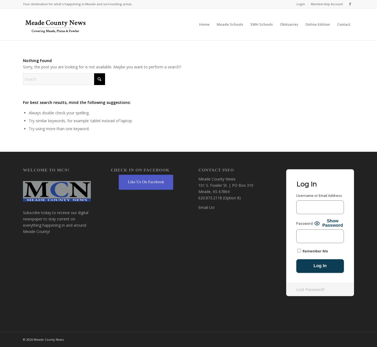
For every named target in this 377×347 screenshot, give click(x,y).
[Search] (64, 79)
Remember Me (312, 251)
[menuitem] (301, 4)
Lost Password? (310, 289)
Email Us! (206, 207)
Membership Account (327, 4)
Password (304, 223)
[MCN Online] (55, 25)
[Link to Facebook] (350, 4)
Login (301, 4)
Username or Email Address (319, 195)
